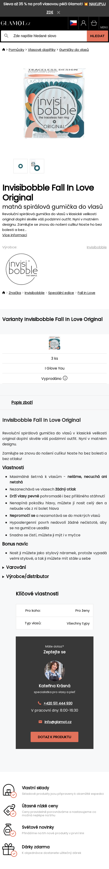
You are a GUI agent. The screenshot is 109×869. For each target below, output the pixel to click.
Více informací (14, 235)
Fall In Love (86, 292)
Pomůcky (16, 49)
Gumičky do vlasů (74, 49)
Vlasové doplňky (42, 49)
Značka (15, 292)
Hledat (97, 36)
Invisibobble (97, 247)
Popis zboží (22, 402)
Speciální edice (61, 292)
